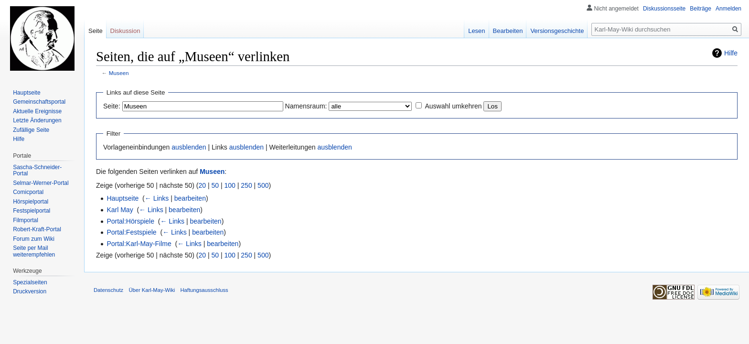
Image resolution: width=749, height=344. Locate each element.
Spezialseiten (30, 282)
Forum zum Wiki (33, 239)
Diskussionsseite (664, 8)
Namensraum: (306, 106)
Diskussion (125, 30)
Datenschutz (108, 290)
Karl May (120, 210)
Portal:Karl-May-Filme (139, 243)
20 (202, 185)
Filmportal (25, 220)
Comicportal (28, 192)
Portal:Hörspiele (130, 221)
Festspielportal (31, 210)
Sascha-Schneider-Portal (37, 170)
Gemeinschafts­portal (39, 101)
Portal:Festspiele (131, 232)
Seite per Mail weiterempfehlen (34, 251)
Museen (119, 73)
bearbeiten (190, 198)
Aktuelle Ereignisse (37, 111)
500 (262, 185)
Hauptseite (123, 198)
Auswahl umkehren (453, 106)
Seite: (111, 106)
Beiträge (700, 8)
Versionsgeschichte (557, 30)
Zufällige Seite (31, 130)
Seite (95, 30)
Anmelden (728, 8)
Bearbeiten (508, 30)
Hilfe (731, 53)
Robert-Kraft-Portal (37, 229)
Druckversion (29, 291)
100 (230, 185)
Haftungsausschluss (204, 290)
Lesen (476, 30)
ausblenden (188, 147)
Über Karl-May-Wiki (151, 290)
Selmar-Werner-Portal (40, 183)
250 (246, 185)
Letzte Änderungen (37, 120)
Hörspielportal (30, 201)
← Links (157, 198)
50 (215, 185)
